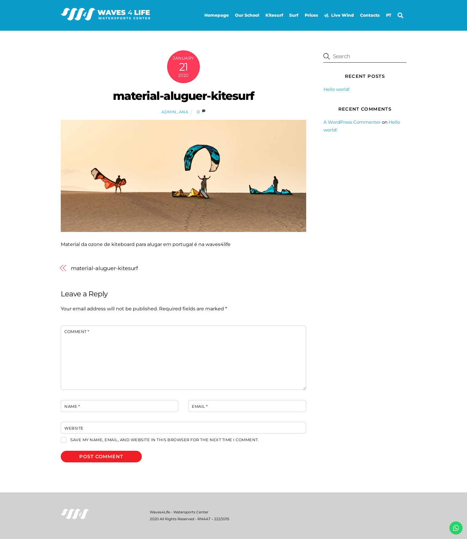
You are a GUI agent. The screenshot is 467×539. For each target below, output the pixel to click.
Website (74, 428)
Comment (76, 331)
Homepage (216, 15)
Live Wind (339, 15)
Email (200, 406)
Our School (247, 15)
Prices (311, 15)
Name (72, 406)
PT (388, 15)
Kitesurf (274, 15)
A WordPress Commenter (352, 122)
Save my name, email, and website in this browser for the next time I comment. (164, 440)
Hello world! (336, 89)
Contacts (370, 15)
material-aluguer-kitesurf (183, 96)
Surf (293, 15)
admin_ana (174, 111)
